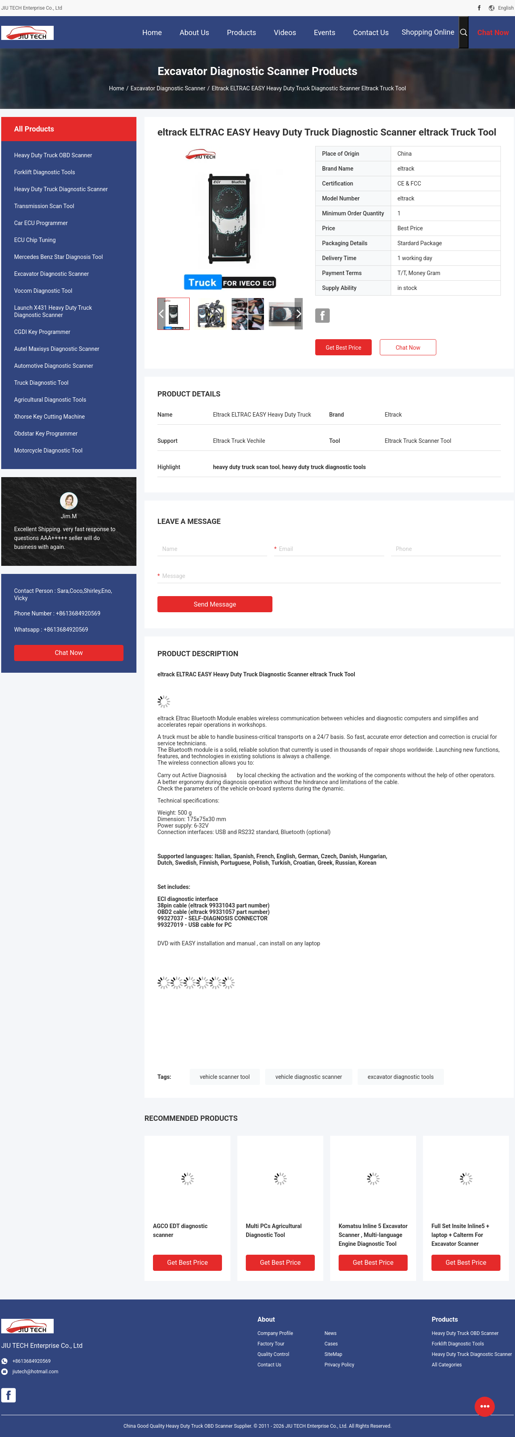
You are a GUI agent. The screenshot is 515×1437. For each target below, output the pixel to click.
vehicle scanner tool (225, 1077)
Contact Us (269, 1365)
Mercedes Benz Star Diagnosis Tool (58, 257)
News (330, 1333)
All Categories (447, 1365)
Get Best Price (343, 347)
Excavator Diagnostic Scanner (167, 88)
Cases (331, 1344)
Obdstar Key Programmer (45, 433)
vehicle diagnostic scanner (308, 1077)
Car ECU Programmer (41, 223)
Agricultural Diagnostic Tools (50, 399)
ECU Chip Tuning (35, 240)
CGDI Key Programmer (42, 332)
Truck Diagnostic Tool (41, 383)
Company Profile (275, 1333)
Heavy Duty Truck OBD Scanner (53, 155)
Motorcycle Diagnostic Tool (48, 450)
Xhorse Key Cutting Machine (49, 416)
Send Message (215, 604)
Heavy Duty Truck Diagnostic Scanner (61, 189)
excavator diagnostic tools (401, 1077)
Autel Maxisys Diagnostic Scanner (56, 349)
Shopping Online (428, 32)
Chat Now (69, 653)
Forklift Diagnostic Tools (44, 172)
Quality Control (273, 1354)
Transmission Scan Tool (44, 206)
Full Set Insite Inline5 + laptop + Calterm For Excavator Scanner (460, 1235)
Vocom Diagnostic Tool (43, 291)
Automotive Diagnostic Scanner (53, 366)
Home (116, 88)
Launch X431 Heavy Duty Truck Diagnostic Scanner (53, 311)
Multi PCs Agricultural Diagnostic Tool (273, 1230)
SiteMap (333, 1354)
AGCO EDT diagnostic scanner (180, 1230)
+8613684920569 (78, 613)
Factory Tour (271, 1344)
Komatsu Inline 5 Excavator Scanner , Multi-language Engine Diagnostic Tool (373, 1235)
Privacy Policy (339, 1365)
